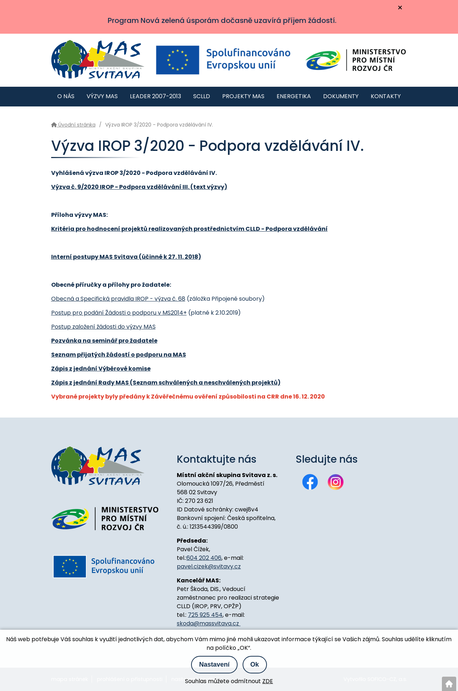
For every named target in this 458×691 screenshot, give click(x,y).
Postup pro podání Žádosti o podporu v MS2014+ (119, 313)
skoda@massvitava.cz (208, 623)
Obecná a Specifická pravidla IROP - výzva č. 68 (118, 299)
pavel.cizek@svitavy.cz (209, 566)
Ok (254, 664)
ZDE (267, 681)
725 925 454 (205, 615)
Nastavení (214, 664)
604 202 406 (203, 558)
